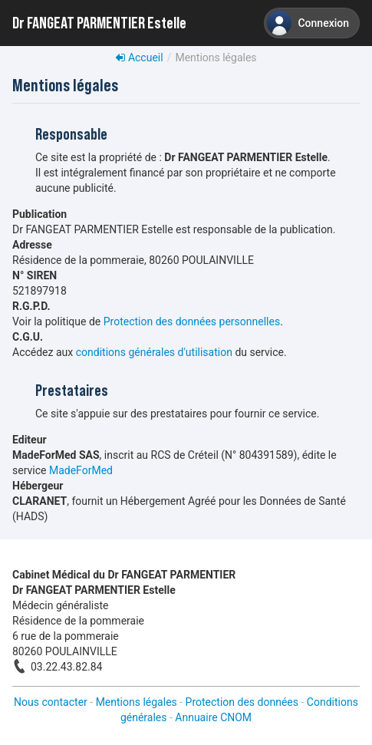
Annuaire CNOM (213, 717)
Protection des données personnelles (192, 321)
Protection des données (242, 702)
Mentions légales (136, 702)
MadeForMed (81, 470)
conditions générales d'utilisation (154, 352)
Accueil (139, 57)
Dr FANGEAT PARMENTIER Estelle (99, 23)
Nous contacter (50, 702)
